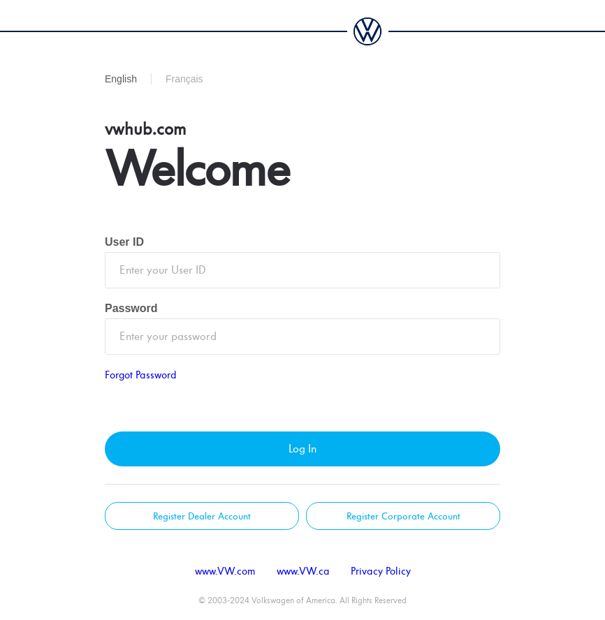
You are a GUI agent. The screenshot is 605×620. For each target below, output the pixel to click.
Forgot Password (141, 375)
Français (184, 78)
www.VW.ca (303, 571)
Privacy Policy (381, 571)
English (121, 78)
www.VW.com (225, 571)
